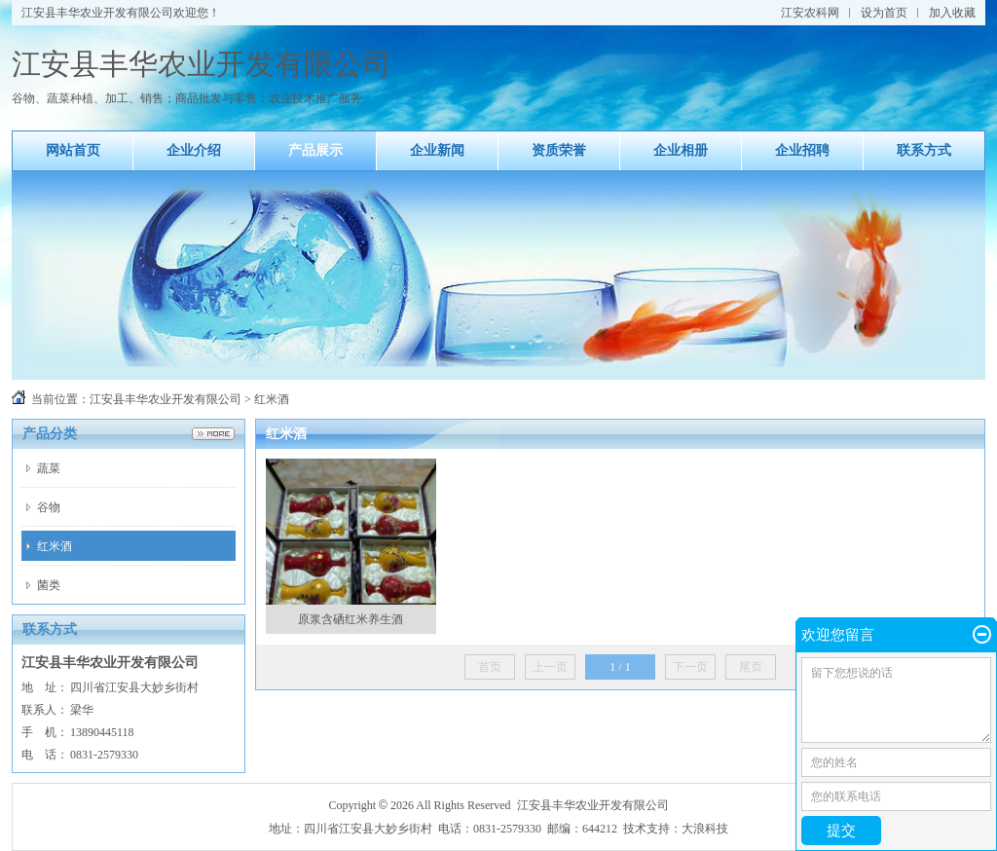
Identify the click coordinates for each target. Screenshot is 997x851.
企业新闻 (437, 150)
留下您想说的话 (896, 700)
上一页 (550, 667)
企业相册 (680, 150)
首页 (489, 667)
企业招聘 (802, 150)
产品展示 (315, 150)
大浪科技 (705, 828)
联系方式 (924, 150)
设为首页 (884, 12)
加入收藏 (952, 12)
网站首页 (73, 150)
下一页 (690, 667)
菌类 (48, 585)
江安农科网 (810, 12)
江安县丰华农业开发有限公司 (165, 399)
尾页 (750, 667)
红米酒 (54, 546)
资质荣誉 (559, 150)
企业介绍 (193, 150)
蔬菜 (48, 468)
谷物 (48, 507)
